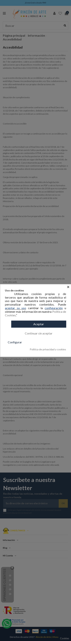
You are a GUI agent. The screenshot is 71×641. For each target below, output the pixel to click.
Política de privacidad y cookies (48, 349)
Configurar (15, 342)
